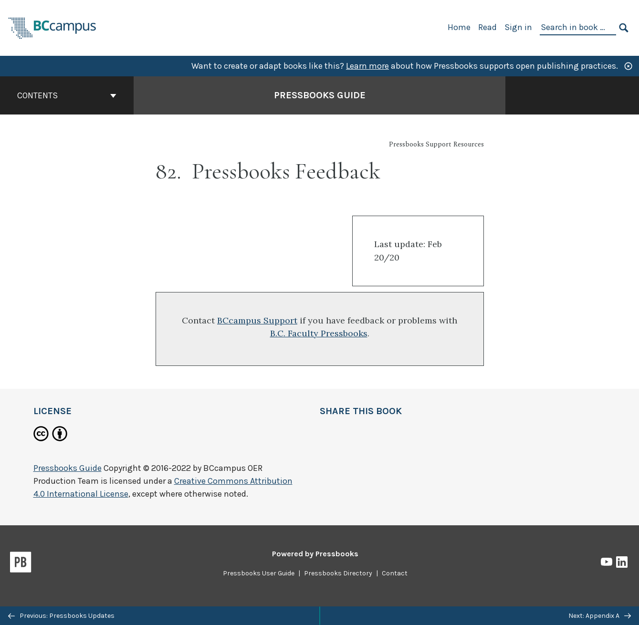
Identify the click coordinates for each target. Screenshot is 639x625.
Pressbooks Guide (67, 468)
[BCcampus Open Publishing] (52, 26)
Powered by (315, 553)
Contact (395, 573)
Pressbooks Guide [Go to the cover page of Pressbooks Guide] (320, 95)
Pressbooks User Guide (258, 573)
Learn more (367, 66)
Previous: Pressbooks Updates (61, 616)
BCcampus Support (257, 320)
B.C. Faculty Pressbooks (318, 333)
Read (487, 27)
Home (459, 27)
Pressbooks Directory (338, 573)
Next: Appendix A (599, 616)
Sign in (518, 27)
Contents (66, 95)
